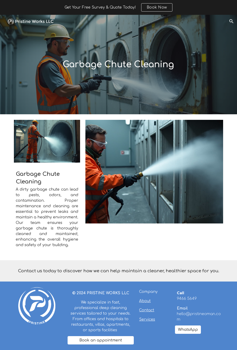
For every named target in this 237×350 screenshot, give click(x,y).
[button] (231, 21)
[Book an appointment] (101, 340)
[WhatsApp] (188, 329)
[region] (118, 7)
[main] (118, 65)
